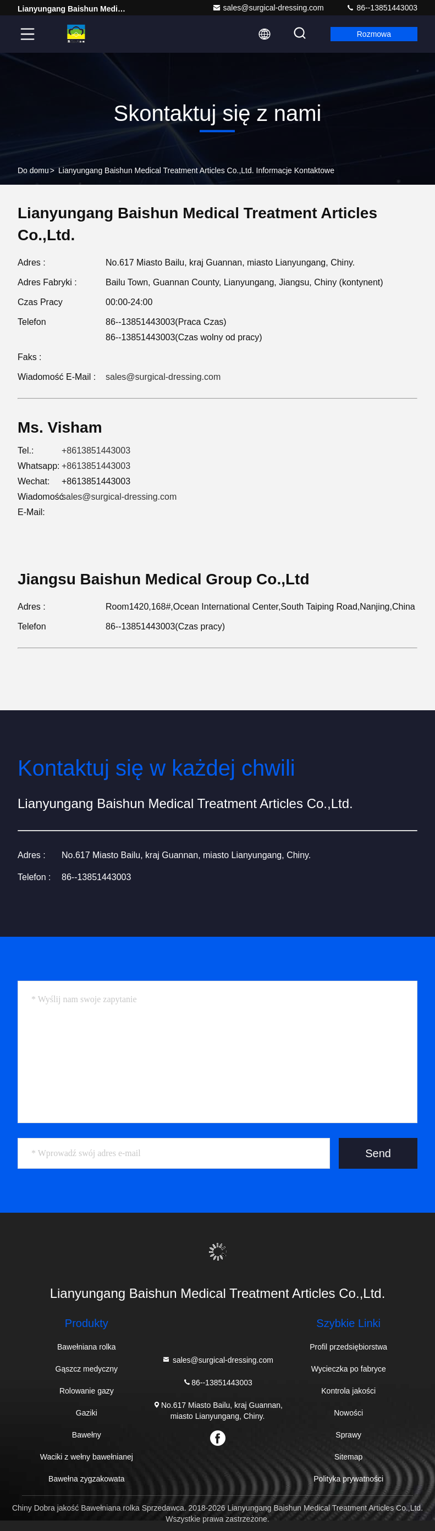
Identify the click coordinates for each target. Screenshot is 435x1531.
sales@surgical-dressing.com (268, 7)
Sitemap (348, 1456)
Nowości (348, 1412)
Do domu (33, 170)
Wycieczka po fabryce (348, 1368)
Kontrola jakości (348, 1390)
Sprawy (348, 1434)
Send (378, 1153)
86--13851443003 (381, 7)
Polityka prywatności (348, 1478)
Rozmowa (374, 34)
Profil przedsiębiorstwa (348, 1346)
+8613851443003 (96, 450)
